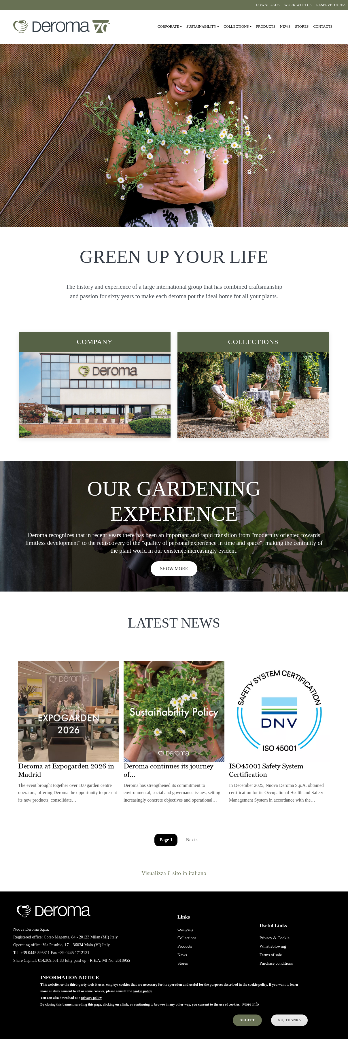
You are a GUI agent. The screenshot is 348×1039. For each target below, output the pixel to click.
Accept (247, 1020)
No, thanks (289, 1020)
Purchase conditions (276, 963)
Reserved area (331, 5)
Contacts (322, 26)
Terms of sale (271, 955)
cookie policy (142, 991)
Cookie (283, 938)
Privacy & (268, 938)
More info (250, 1004)
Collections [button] (236, 26)
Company (95, 341)
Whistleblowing (273, 946)
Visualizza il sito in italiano (174, 873)
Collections (253, 341)
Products (265, 26)
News (285, 26)
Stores (302, 26)
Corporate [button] (168, 26)
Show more (174, 568)
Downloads (267, 5)
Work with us (298, 5)
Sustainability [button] (201, 26)
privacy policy (91, 998)
